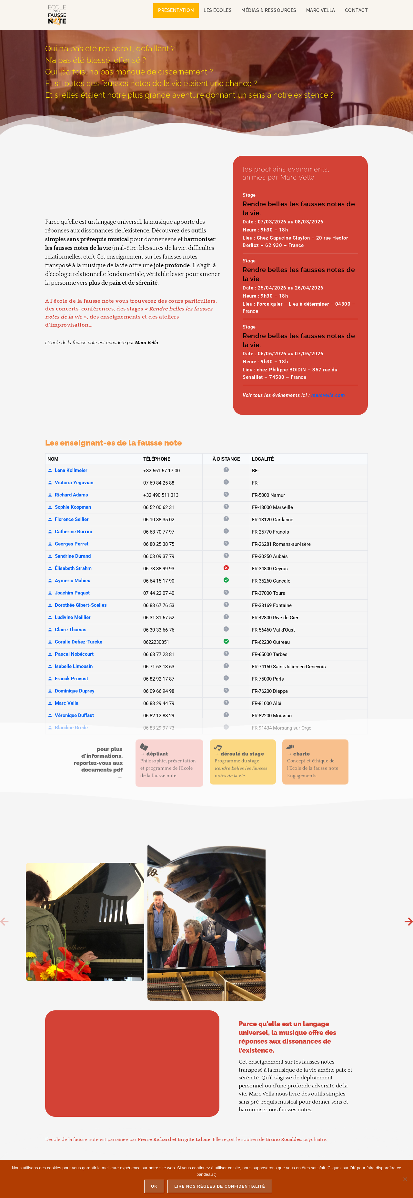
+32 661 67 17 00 (161, 471)
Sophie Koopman (69, 507)
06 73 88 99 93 (158, 569)
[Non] (405, 1179)
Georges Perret (67, 544)
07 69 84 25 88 (158, 483)
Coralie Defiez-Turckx (74, 642)
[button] (4, 922)
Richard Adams (67, 495)
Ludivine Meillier (69, 617)
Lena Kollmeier (67, 470)
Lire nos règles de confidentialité (219, 1186)
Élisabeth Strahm (69, 568)
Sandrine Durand (69, 556)
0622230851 (156, 642)
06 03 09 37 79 (158, 556)
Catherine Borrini (69, 532)
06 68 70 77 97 (158, 532)
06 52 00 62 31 (158, 507)
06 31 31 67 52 (158, 618)
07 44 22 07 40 (158, 593)
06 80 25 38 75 (158, 544)
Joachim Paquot (68, 593)
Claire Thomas (66, 630)
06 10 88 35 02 (158, 520)
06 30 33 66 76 (158, 630)
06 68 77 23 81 (158, 654)
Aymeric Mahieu (68, 581)
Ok (154, 1186)
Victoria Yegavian (70, 483)
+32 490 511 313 (160, 495)
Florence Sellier (68, 519)
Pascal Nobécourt (70, 654)
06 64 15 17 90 (158, 581)
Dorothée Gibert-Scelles (77, 605)
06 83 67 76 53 (158, 605)
